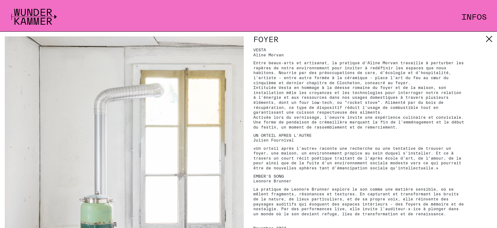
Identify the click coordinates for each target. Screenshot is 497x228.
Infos (474, 17)
